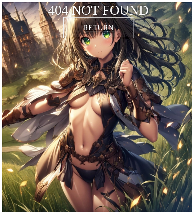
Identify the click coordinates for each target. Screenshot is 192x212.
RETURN (98, 27)
